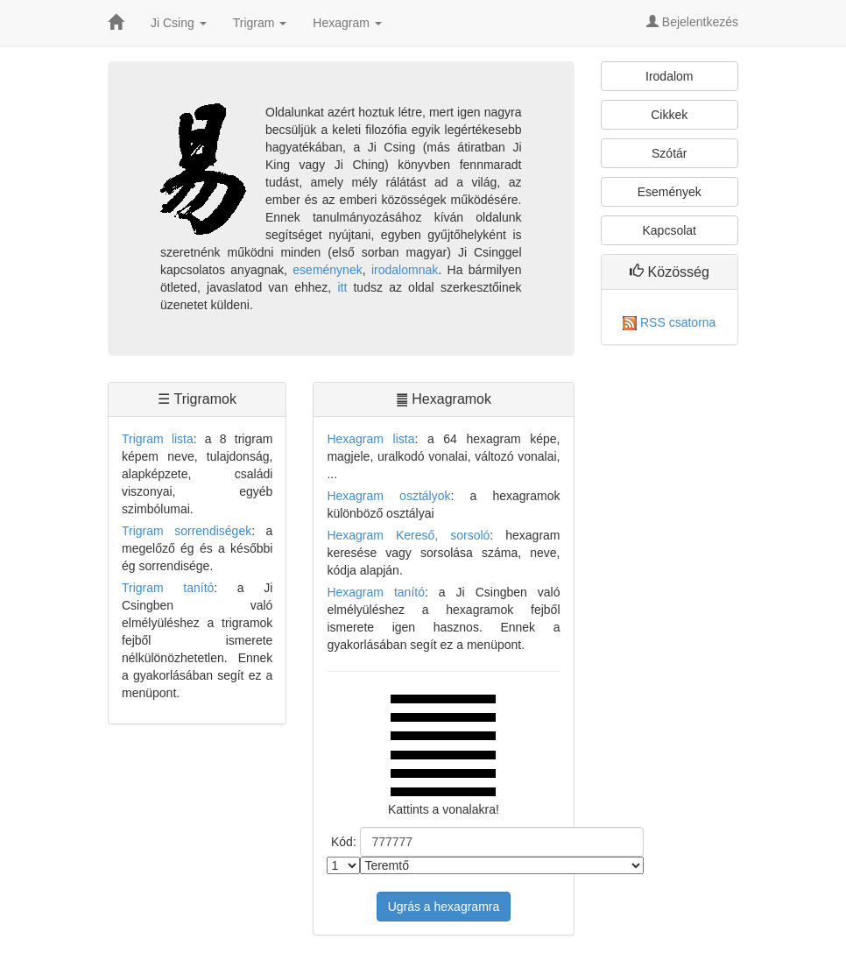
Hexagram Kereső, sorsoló (408, 535)
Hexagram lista (370, 439)
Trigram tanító (168, 588)
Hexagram (347, 23)
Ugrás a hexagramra (444, 907)
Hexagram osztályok (388, 496)
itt (342, 287)
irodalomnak (404, 270)
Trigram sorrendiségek (186, 531)
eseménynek (327, 270)
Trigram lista (158, 439)
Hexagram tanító (376, 592)
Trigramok (205, 399)
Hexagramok (451, 399)
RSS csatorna (669, 322)
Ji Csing (179, 23)
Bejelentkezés (692, 22)
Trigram (260, 23)
